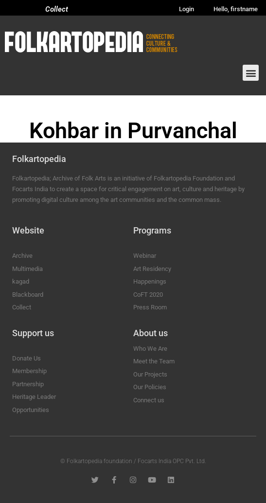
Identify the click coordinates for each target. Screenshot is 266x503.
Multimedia (27, 268)
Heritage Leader (34, 396)
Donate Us (26, 358)
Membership (29, 371)
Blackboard (27, 294)
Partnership (28, 384)
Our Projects (150, 374)
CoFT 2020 (148, 294)
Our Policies (149, 387)
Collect (56, 9)
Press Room (150, 307)
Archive (22, 255)
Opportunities (30, 409)
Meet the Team (154, 361)
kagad (20, 281)
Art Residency (152, 268)
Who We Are (150, 348)
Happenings (149, 281)
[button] (251, 73)
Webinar (144, 255)
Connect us (148, 400)
